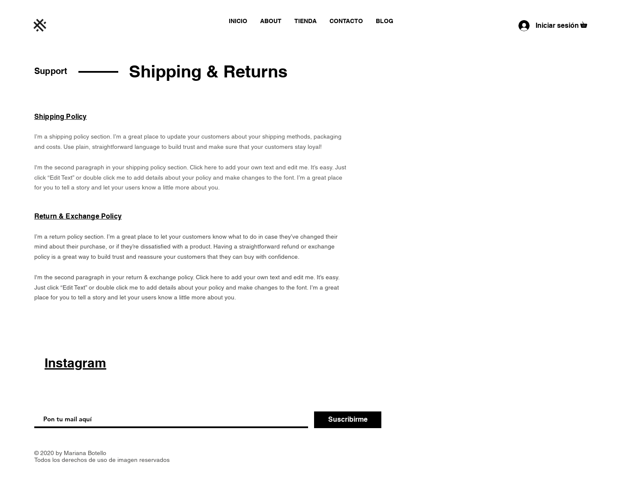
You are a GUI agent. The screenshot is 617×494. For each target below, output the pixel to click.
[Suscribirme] (347, 419)
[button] (586, 23)
